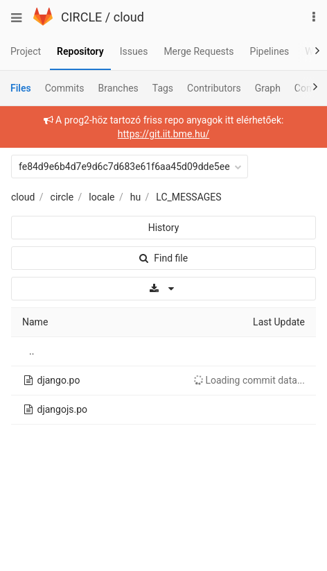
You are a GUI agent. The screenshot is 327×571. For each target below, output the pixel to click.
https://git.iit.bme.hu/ (163, 133)
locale (101, 197)
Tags (162, 88)
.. (31, 351)
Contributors (214, 88)
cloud (129, 17)
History (163, 227)
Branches (118, 88)
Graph (268, 88)
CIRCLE (81, 17)
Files (20, 88)
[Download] (163, 288)
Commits (65, 88)
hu (135, 197)
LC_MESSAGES (188, 197)
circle (62, 197)
